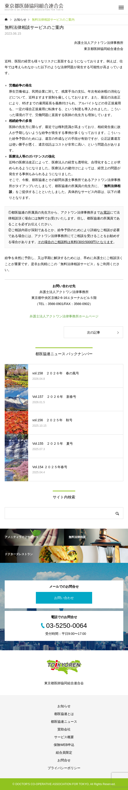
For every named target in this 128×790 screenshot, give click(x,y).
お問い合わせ (64, 598)
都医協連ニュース (64, 721)
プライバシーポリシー (64, 768)
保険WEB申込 (64, 745)
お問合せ (64, 760)
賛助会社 (64, 729)
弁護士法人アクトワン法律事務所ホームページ (64, 316)
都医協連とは (64, 714)
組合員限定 (64, 752)
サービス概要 (64, 737)
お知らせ (64, 706)
